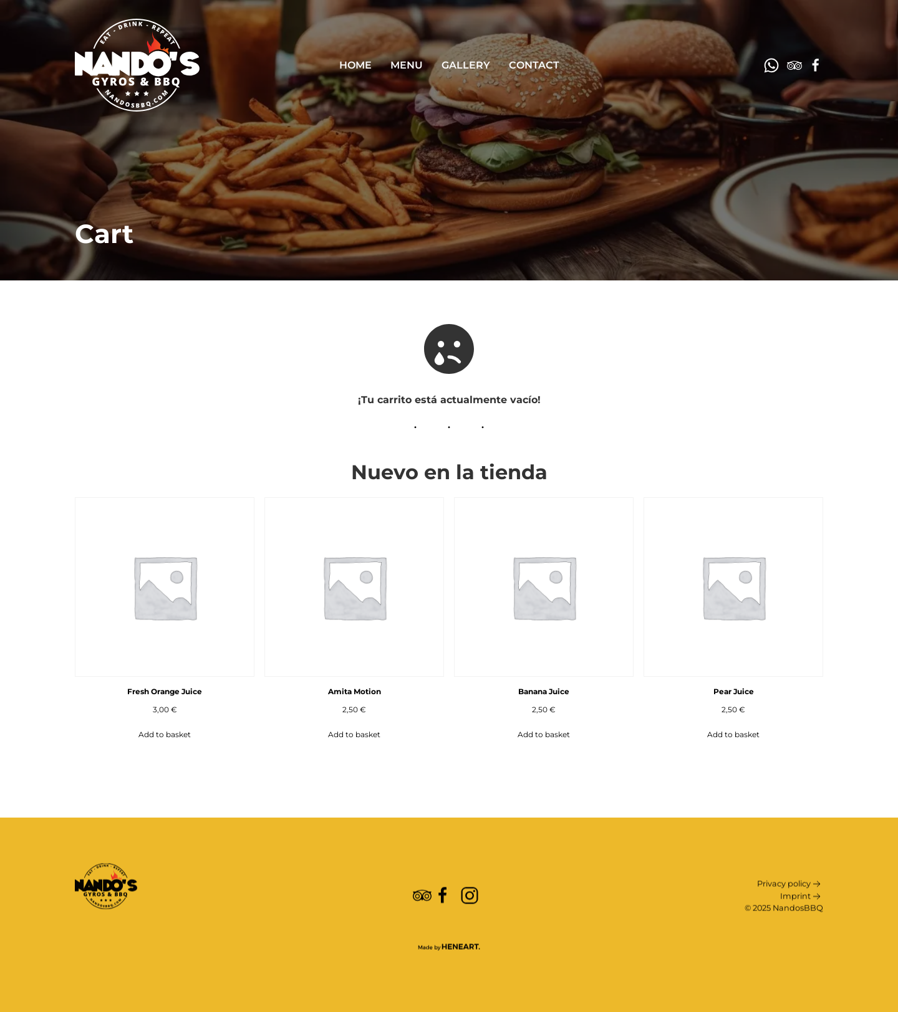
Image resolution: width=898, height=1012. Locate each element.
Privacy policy (790, 905)
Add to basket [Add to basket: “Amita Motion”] (354, 734)
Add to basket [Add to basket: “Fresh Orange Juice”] (164, 734)
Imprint (801, 918)
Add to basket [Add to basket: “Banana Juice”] (544, 734)
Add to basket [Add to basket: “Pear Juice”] (733, 734)
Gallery (466, 65)
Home (355, 65)
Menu (406, 65)
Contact (534, 65)
